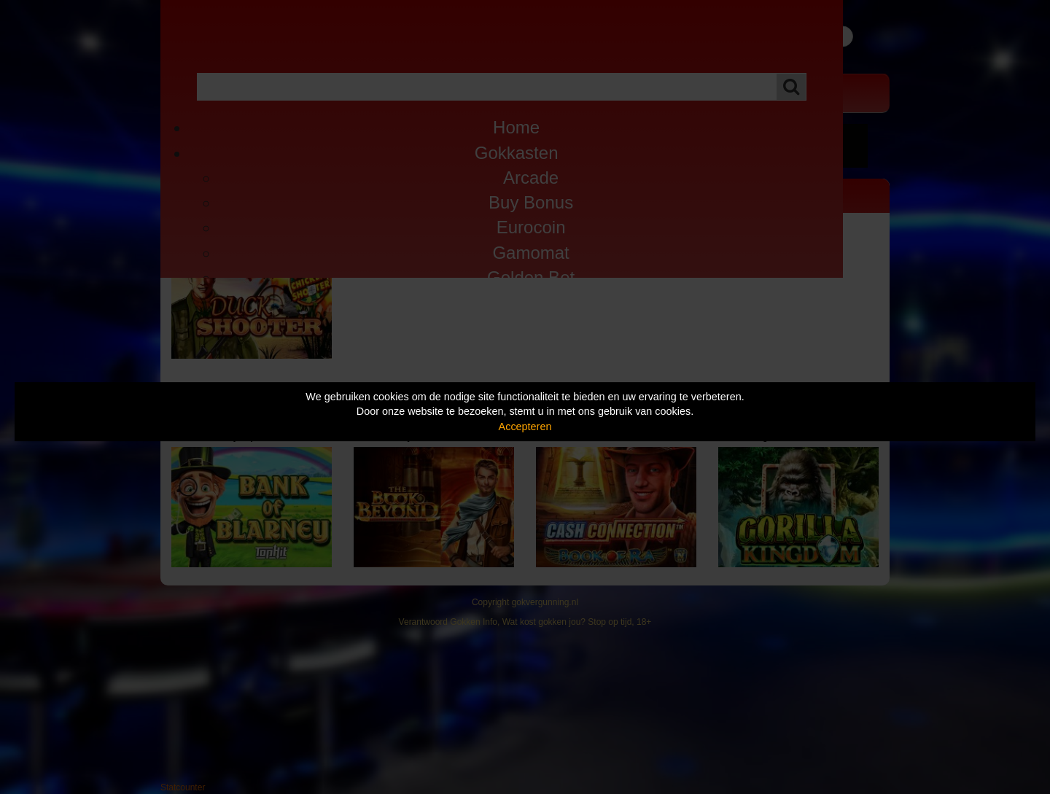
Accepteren (525, 426)
